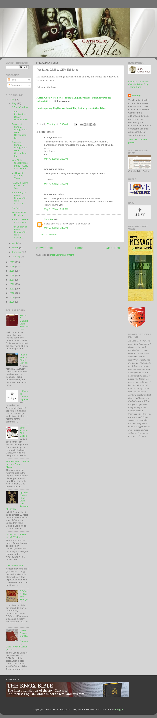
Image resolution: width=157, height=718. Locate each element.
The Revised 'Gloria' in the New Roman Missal (17, 464)
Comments (15, 85)
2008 (12, 302)
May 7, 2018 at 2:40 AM (56, 228)
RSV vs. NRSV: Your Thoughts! (24, 596)
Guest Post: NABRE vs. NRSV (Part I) (16, 535)
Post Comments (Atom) (62, 255)
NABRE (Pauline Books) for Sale (20, 185)
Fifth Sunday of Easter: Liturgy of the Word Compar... (19, 232)
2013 (12, 280)
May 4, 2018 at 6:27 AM (56, 184)
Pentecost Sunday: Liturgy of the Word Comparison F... (19, 131)
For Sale (16, 208)
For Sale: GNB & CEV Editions (20, 220)
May (14, 103)
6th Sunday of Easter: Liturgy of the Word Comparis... (19, 198)
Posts (12, 79)
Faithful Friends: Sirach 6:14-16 (24, 358)
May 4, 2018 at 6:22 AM (56, 159)
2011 (12, 288)
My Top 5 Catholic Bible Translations (24, 322)
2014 (12, 275)
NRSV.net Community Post (24, 395)
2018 (12, 99)
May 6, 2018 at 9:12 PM (56, 209)
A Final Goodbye (20, 107)
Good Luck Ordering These (17, 176)
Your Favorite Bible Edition (24, 432)
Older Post (113, 248)
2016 (12, 266)
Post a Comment (49, 234)
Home (79, 248)
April (14, 243)
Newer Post (44, 248)
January (16, 256)
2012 (12, 284)
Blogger (119, 709)
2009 (12, 297)
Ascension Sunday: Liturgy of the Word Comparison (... (19, 149)
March (15, 247)
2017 (12, 262)
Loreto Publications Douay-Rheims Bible (20, 115)
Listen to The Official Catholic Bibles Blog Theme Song (138, 84)
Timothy (48, 219)
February (17, 252)
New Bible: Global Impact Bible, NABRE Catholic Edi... (20, 164)
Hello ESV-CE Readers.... (19, 213)
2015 (12, 271)
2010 (12, 293)
